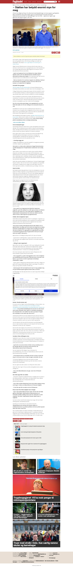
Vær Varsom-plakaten (50, 560)
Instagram (31, 557)
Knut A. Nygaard (22, 555)
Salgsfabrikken (36, 555)
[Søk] (55, 2)
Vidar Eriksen (23, 556)
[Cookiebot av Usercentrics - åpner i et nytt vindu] (53, 275)
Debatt (29, 1)
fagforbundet (16, 418)
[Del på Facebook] (53, 53)
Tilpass (36, 290)
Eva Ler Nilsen (23, 552)
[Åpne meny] (59, 2)
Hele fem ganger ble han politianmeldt (21, 87)
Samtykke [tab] (21, 278)
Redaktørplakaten (40, 560)
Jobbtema (34, 1)
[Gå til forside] (18, 1)
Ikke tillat (22, 290)
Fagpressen (25, 560)
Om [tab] (51, 278)
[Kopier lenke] (59, 53)
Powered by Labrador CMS (36, 565)
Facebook (37, 556)
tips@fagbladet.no (42, 554)
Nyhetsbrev (39, 1)
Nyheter (25, 1)
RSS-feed (53, 557)
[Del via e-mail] (57, 53)
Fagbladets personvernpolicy (27, 562)
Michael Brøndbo (23, 554)
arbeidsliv (27, 418)
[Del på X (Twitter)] (55, 53)
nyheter (31, 418)
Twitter (42, 556)
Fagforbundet (35, 552)
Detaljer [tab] (36, 278)
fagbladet (22, 418)
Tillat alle (50, 290)
